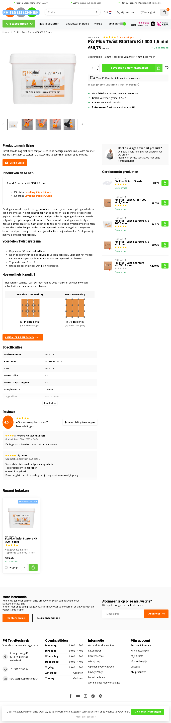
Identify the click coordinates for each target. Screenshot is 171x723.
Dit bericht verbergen (148, 711)
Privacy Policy (95, 672)
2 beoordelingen (125, 37)
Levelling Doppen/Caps (38, 195)
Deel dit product (129, 84)
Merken (99, 24)
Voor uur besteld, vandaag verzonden (115, 93)
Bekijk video (14, 162)
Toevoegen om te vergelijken (102, 84)
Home (6, 32)
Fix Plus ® (94, 37)
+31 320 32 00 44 (19, 669)
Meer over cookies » (86, 716)
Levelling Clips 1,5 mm (38, 192)
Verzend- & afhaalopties (101, 645)
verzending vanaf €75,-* (32, 2)
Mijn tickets (137, 656)
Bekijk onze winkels (48, 618)
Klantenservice (16, 618)
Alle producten (138, 672)
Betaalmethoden (97, 677)
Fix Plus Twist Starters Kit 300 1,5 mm (33, 32)
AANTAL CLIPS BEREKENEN (22, 337)
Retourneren (95, 650)
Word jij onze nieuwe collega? (104, 682)
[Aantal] (24, 567)
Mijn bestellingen (140, 650)
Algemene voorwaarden (101, 666)
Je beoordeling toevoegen (80, 422)
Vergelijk (13, 567)
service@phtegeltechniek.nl (24, 678)
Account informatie (141, 645)
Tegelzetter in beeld (76, 24)
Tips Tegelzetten (48, 24)
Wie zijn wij (94, 661)
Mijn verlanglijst (139, 661)
